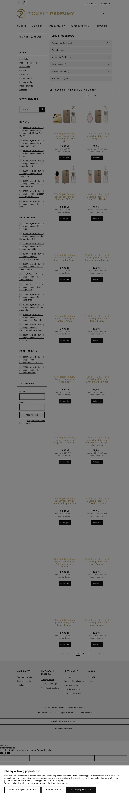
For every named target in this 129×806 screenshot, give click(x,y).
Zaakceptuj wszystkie (80, 789)
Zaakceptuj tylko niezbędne (22, 789)
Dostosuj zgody (53, 789)
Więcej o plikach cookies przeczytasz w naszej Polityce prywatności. (36, 783)
